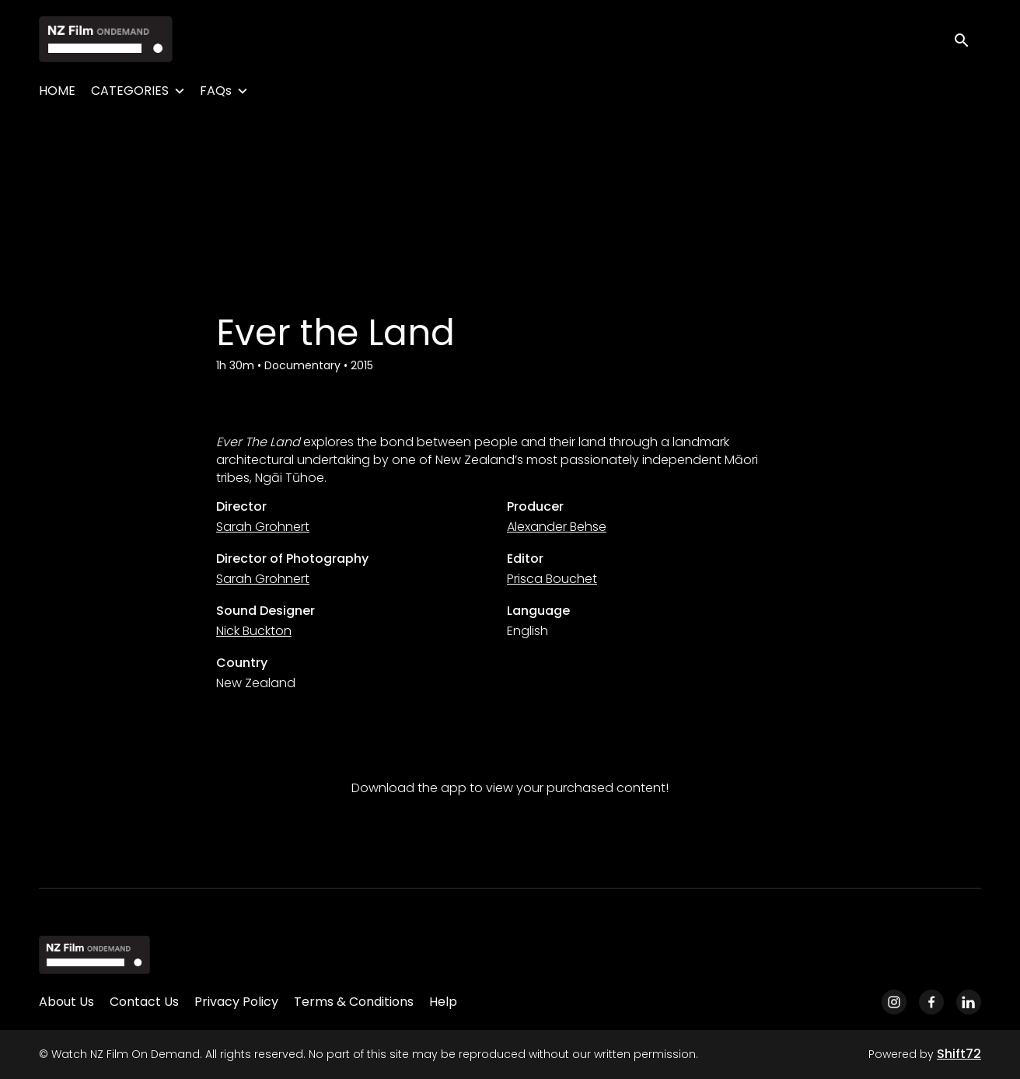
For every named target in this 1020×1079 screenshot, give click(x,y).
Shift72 (959, 1054)
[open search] (967, 38)
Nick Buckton (254, 631)
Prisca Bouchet (552, 579)
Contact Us (144, 1002)
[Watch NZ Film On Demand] (94, 954)
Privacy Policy (236, 1002)
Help (443, 1002)
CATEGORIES (130, 91)
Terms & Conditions (354, 1002)
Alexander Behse (556, 527)
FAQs (216, 91)
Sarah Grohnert (262, 527)
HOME (57, 91)
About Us (66, 1002)
